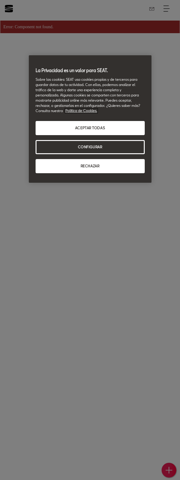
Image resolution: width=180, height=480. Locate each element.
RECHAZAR (90, 166)
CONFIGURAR (90, 147)
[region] (90, 119)
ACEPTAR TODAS (90, 128)
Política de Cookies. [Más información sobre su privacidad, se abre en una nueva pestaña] (81, 111)
